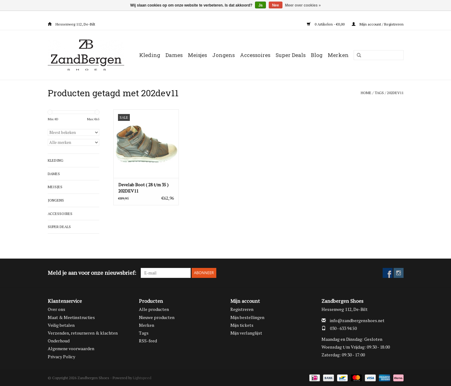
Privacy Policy (61, 357)
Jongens (223, 55)
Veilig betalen (61, 325)
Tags (379, 92)
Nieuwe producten (156, 317)
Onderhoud (59, 341)
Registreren (241, 309)
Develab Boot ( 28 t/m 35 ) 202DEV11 (143, 188)
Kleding (149, 55)
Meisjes (197, 55)
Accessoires (255, 55)
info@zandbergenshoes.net (357, 320)
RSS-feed (148, 341)
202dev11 (395, 92)
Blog (316, 55)
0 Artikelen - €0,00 (326, 24)
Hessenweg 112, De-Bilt (71, 24)
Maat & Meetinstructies (71, 317)
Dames (174, 55)
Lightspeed (142, 377)
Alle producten (154, 309)
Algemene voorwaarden (71, 348)
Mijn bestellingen (247, 317)
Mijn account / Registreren (378, 24)
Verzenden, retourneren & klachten (83, 333)
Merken (338, 55)
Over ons (56, 309)
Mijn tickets (241, 325)
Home (366, 92)
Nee (275, 5)
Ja (260, 5)
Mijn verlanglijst (246, 333)
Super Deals (291, 55)
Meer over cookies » (303, 5)
